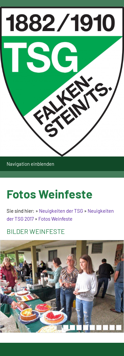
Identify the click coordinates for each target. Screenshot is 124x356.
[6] (92, 327)
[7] (99, 327)
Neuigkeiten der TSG (61, 211)
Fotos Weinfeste (55, 219)
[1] (59, 327)
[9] (112, 327)
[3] (72, 327)
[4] (79, 327)
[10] (118, 327)
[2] (65, 327)
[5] (85, 327)
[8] (105, 327)
